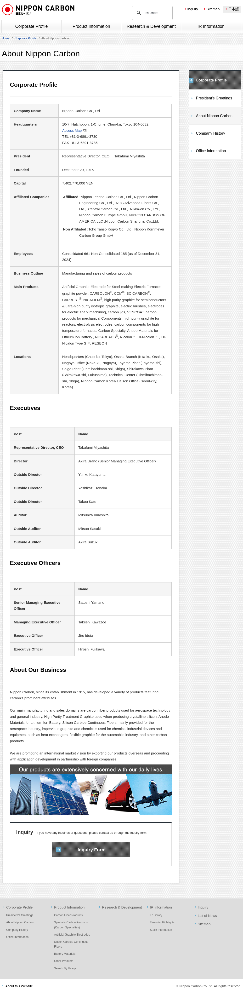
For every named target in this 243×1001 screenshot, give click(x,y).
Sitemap (213, 9)
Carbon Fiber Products (68, 915)
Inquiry (192, 9)
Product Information (69, 907)
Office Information (211, 151)
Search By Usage (65, 968)
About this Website (19, 986)
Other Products (63, 961)
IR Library (156, 915)
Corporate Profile (25, 38)
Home (6, 38)
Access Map (72, 130)
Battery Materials (64, 953)
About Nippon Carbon (214, 116)
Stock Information (161, 930)
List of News (207, 916)
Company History (210, 133)
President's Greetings (214, 98)
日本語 (233, 9)
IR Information (161, 907)
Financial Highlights (162, 922)
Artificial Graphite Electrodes (72, 934)
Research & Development (122, 907)
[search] (152, 13)
